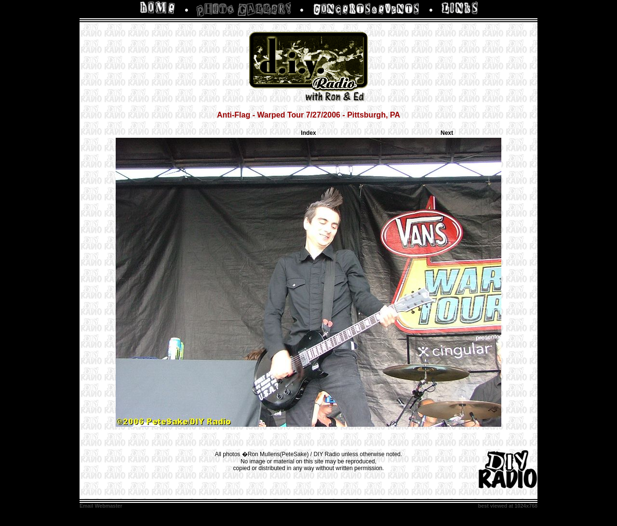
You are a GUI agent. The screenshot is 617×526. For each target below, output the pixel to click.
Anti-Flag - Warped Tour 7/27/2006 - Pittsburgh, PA (308, 115)
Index (308, 133)
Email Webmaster (101, 506)
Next (447, 133)
